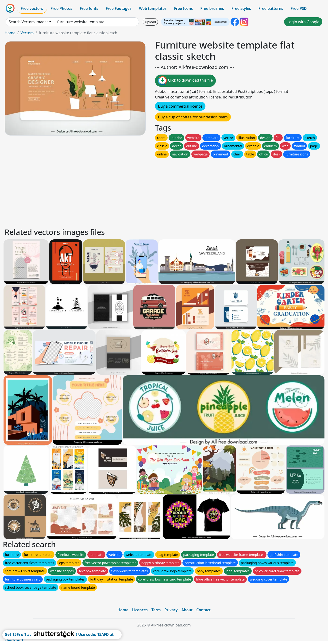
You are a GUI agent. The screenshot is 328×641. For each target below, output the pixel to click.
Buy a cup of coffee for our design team (193, 117)
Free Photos (61, 8)
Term (156, 609)
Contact (203, 609)
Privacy (171, 609)
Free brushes (212, 8)
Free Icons (183, 8)
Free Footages (118, 8)
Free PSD (299, 8)
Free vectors (32, 8)
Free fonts (89, 8)
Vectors (27, 32)
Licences (140, 609)
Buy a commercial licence (180, 106)
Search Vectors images (28, 21)
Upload (150, 22)
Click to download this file (185, 80)
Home (10, 32)
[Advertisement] (145, 191)
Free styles (241, 8)
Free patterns (271, 8)
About (187, 609)
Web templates (152, 8)
